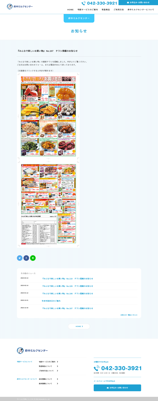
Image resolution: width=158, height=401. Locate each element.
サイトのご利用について (25, 398)
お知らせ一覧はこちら (128, 315)
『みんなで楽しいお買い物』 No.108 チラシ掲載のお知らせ (67, 294)
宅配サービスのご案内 (48, 361)
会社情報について (48, 378)
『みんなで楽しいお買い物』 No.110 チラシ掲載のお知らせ (67, 279)
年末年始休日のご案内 (51, 301)
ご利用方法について (48, 370)
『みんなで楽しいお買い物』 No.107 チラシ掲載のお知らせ (67, 308)
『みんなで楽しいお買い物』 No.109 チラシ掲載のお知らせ (67, 286)
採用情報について (48, 382)
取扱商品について (48, 365)
